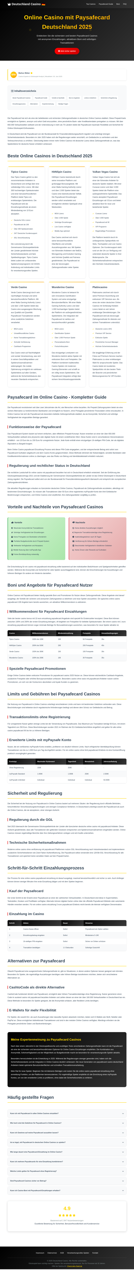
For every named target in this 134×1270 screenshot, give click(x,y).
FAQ (124, 4)
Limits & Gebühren (94, 98)
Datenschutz (52, 1254)
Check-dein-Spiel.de (74, 1267)
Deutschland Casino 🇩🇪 (26, 4)
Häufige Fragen (87, 104)
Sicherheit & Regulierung (21, 104)
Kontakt (95, 1254)
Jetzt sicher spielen (67, 51)
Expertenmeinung (71, 104)
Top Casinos (90, 4)
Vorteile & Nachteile (60, 98)
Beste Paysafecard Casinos (22, 98)
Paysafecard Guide (106, 4)
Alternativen (57, 104)
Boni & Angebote (77, 98)
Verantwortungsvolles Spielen (78, 1254)
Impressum (40, 1254)
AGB (62, 1254)
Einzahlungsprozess (41, 104)
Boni (118, 4)
